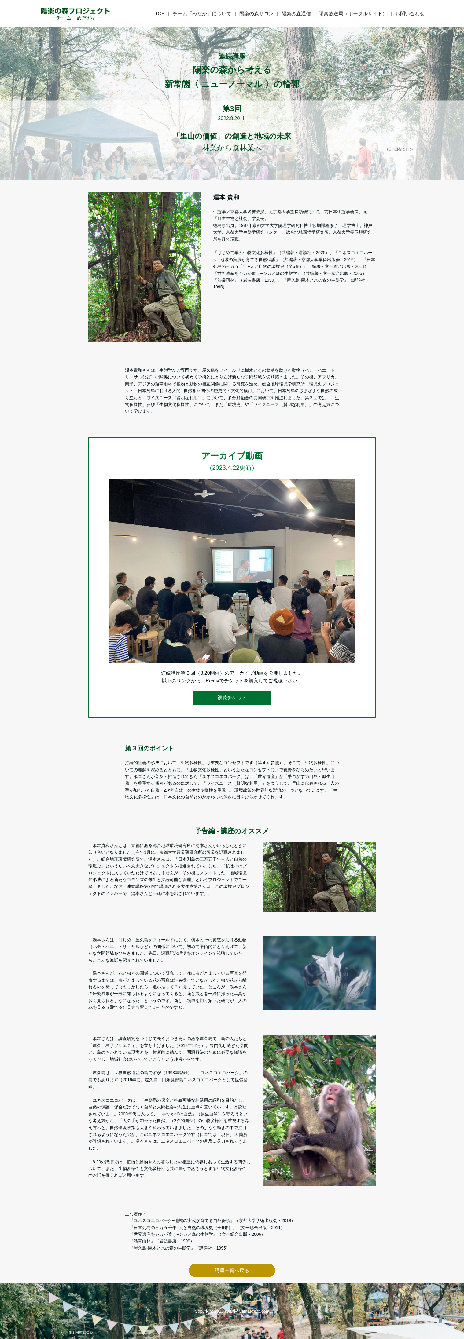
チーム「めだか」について (202, 13)
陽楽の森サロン (256, 13)
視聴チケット (232, 697)
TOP (160, 13)
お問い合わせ (410, 13)
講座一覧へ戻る (232, 1270)
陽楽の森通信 (296, 13)
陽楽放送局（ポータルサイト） (353, 13)
